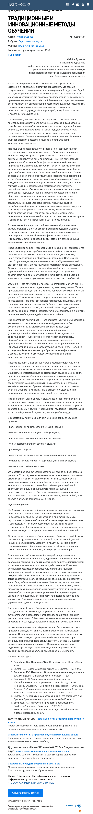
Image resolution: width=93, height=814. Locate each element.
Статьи (11, 776)
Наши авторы (63, 776)
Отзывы (33, 779)
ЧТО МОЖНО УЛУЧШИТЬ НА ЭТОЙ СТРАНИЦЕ (31, 783)
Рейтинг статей (23, 776)
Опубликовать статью (25, 792)
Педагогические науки (30, 41)
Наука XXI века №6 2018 (31, 46)
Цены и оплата (45, 779)
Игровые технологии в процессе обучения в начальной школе (43, 735)
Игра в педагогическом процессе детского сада (42, 751)
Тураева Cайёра (24, 37)
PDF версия (14, 55)
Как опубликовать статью (43, 776)
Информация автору (17, 779)
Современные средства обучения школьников (34, 763)
